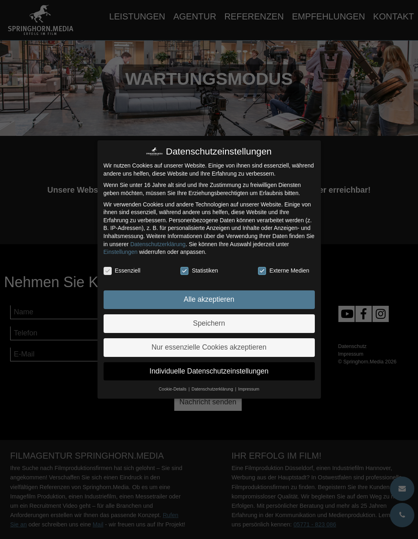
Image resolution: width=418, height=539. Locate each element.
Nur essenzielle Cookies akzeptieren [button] (209, 347)
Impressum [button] (248, 389)
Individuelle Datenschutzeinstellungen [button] (209, 371)
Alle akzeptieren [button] (209, 299)
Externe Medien (283, 271)
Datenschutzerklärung (158, 244)
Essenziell (122, 271)
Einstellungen (121, 252)
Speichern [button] (209, 323)
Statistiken (199, 271)
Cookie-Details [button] (173, 389)
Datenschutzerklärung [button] (213, 389)
